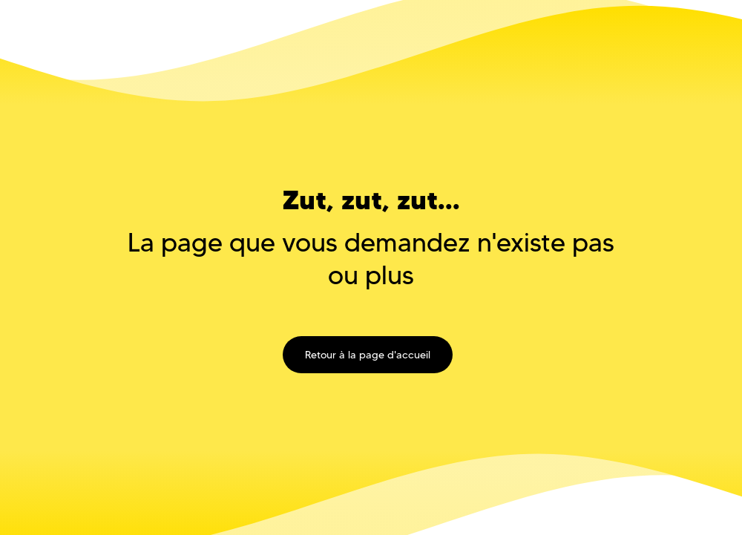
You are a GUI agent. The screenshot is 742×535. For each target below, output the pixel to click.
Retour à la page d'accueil (367, 354)
